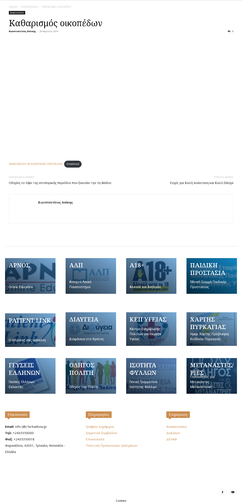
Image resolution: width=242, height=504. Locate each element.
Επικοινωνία (17, 414)
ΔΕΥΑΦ (171, 439)
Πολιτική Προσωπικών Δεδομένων (112, 445)
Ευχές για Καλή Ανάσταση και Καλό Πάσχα (201, 183)
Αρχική (13, 6)
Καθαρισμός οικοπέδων (55, 23)
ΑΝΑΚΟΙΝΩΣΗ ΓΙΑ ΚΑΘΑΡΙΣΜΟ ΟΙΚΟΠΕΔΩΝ (35, 164)
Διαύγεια (173, 433)
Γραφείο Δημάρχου (100, 426)
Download (73, 164)
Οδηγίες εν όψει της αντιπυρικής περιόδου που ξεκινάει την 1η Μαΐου (60, 183)
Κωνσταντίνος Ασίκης (22, 31)
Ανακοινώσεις (29, 6)
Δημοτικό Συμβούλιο (101, 433)
